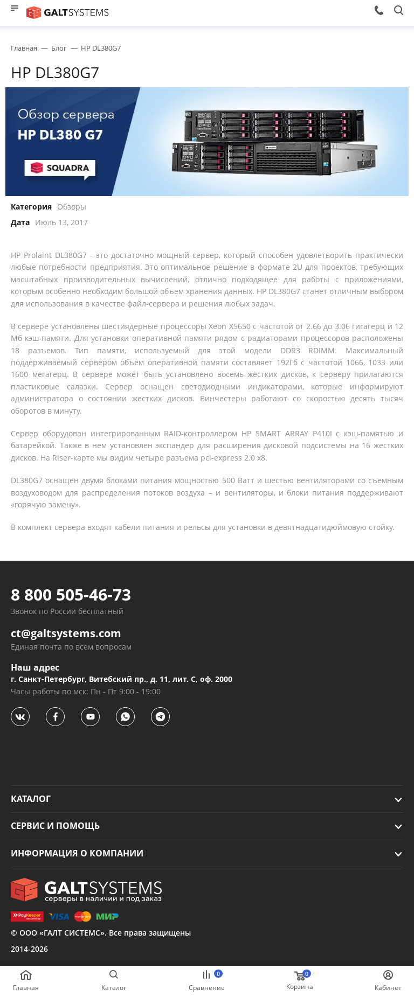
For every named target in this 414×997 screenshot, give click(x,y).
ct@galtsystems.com (66, 633)
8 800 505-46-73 (71, 594)
